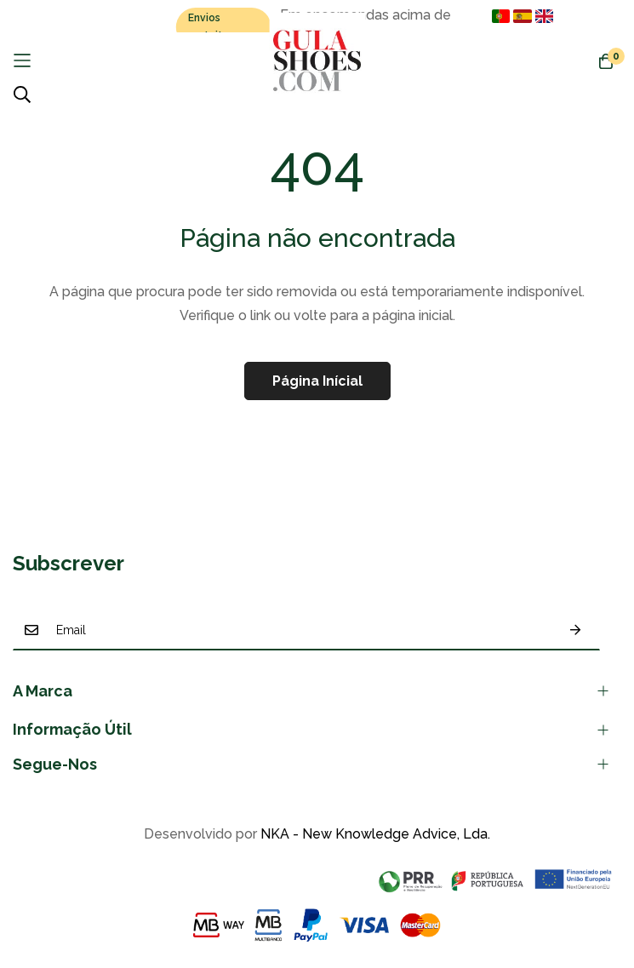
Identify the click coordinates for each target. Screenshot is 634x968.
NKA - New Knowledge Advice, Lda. (375, 834)
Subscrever (575, 630)
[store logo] (317, 61)
